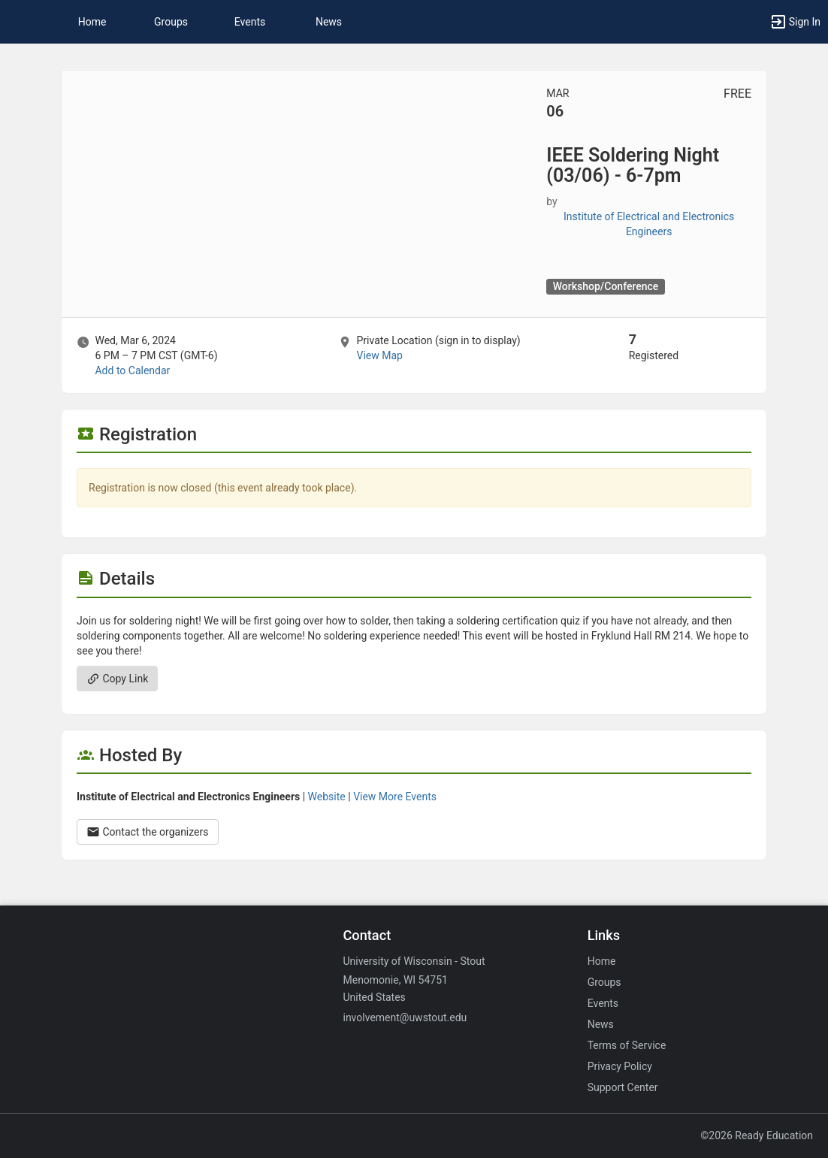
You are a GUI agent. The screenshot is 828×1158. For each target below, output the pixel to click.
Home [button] (92, 22)
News (329, 22)
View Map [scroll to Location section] (379, 355)
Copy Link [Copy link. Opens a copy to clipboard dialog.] (117, 679)
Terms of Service (627, 1045)
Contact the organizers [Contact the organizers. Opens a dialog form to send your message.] (147, 832)
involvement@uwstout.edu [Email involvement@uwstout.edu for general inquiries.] (405, 1017)
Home (602, 961)
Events (249, 22)
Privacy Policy (620, 1066)
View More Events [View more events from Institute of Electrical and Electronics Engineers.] (395, 797)
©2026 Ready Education (756, 1135)
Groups (171, 22)
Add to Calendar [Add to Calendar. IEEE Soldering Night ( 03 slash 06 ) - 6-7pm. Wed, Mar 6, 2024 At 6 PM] (132, 370)
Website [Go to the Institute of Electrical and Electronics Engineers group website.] (327, 797)
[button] (19, 22)
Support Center (623, 1087)
